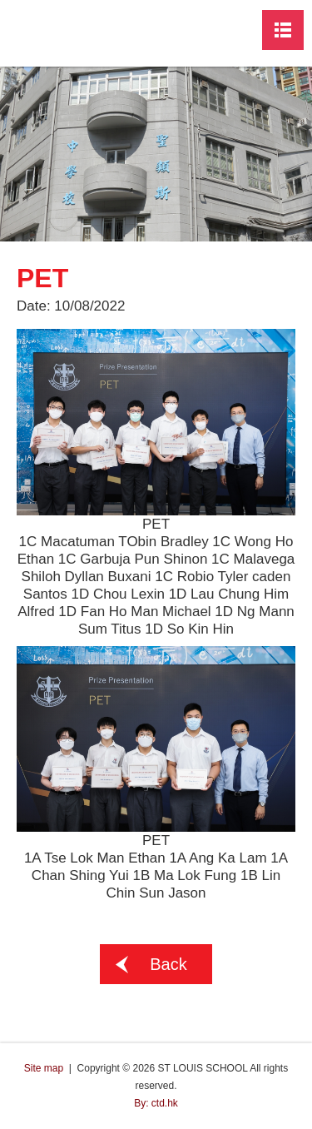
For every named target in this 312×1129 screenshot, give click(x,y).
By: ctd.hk (156, 1103)
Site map (43, 1068)
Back (168, 964)
